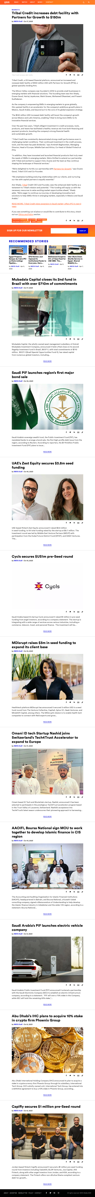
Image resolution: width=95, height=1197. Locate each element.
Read (16, 2)
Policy (30, 1193)
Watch (24, 2)
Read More (47, 361)
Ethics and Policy (26, 214)
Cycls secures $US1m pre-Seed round (42, 556)
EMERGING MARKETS (20, 219)
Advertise (13, 1193)
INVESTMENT (41, 219)
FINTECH (32, 219)
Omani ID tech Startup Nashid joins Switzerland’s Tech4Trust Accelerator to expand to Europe (45, 738)
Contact (49, 2)
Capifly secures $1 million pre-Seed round (46, 1106)
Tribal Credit (37, 221)
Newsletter (22, 1193)
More (40, 2)
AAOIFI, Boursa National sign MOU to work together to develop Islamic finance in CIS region (47, 832)
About (32, 2)
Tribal (24, 185)
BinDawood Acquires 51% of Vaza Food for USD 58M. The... (57, 259)
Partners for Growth (62, 169)
